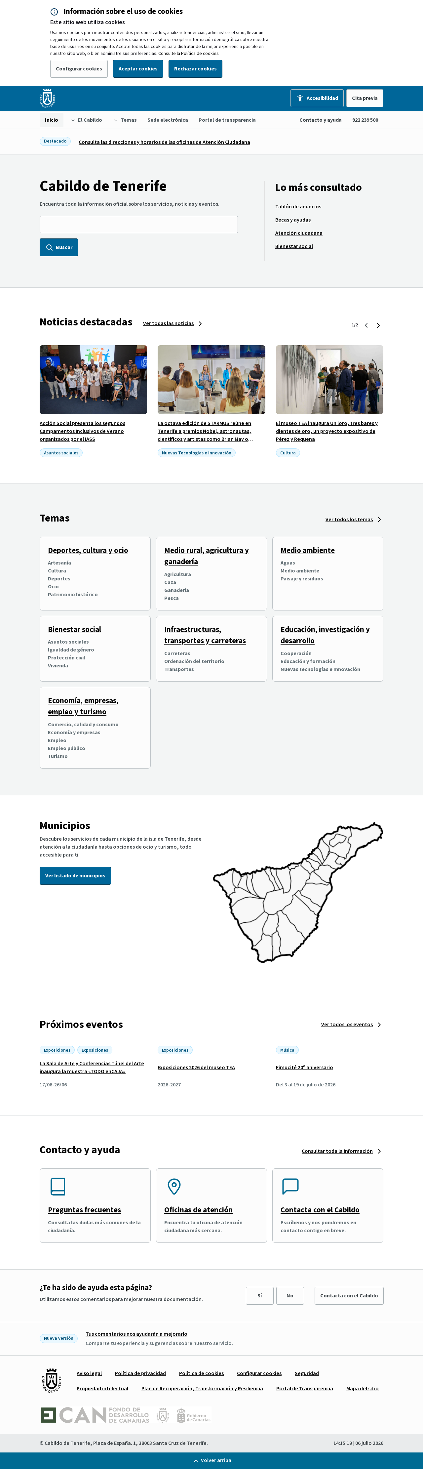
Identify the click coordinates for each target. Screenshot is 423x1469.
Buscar (58, 247)
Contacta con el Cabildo (320, 1209)
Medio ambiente (308, 550)
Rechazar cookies (195, 68)
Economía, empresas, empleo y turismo (83, 706)
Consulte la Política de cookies (188, 53)
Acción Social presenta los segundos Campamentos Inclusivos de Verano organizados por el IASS (82, 431)
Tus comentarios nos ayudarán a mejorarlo (136, 1334)
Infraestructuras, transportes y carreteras (205, 635)
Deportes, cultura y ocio (88, 550)
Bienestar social (74, 629)
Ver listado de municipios (75, 875)
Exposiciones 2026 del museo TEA (196, 1067)
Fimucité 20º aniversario (304, 1067)
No (290, 1295)
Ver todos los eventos (347, 1024)
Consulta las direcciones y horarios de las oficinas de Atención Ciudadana (164, 142)
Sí (259, 1295)
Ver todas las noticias (168, 323)
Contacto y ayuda (320, 120)
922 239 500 (365, 120)
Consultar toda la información (337, 1151)
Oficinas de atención (198, 1209)
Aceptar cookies (138, 68)
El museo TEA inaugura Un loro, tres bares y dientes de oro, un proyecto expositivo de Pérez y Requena (327, 431)
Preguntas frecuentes (84, 1209)
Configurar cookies (79, 68)
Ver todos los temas (349, 519)
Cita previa (365, 98)
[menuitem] (51, 120)
